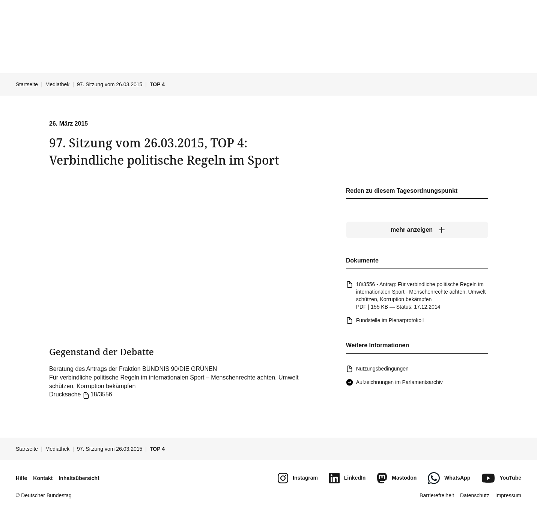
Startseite (27, 84)
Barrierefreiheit (437, 495)
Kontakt (43, 478)
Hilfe (21, 478)
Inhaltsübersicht (79, 478)
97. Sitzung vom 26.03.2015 (109, 84)
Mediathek (57, 84)
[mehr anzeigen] (417, 230)
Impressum (508, 495)
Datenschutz (474, 495)
